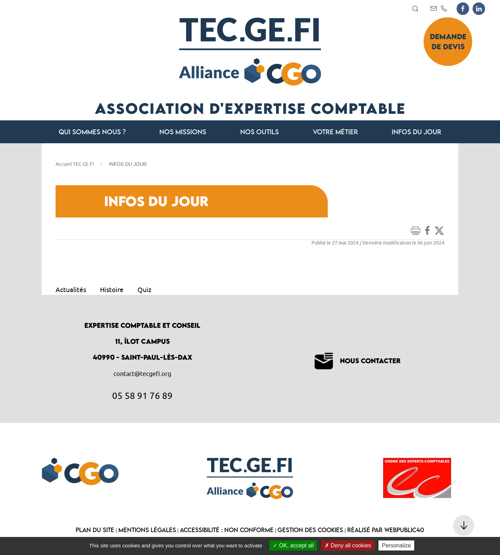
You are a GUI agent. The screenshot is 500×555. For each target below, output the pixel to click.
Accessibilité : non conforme (227, 529)
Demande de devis (448, 41)
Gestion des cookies (310, 529)
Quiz (144, 289)
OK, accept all (293, 545)
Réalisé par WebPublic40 (385, 529)
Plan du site (95, 529)
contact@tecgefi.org (142, 373)
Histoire (112, 289)
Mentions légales (147, 529)
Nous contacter (358, 361)
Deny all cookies (348, 545)
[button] (415, 8)
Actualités (71, 289)
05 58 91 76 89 (142, 395)
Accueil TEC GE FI (75, 164)
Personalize (396, 545)
